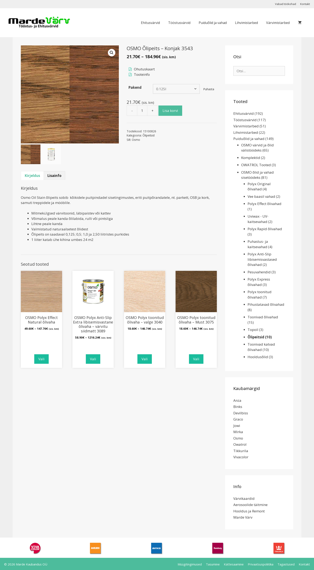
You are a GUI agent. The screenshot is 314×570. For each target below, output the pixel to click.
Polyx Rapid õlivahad (265, 228)
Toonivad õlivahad (263, 317)
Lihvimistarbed (246, 22)
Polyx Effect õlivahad (264, 203)
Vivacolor (240, 457)
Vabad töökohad (285, 4)
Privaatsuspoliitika (260, 564)
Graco (238, 419)
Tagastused (286, 564)
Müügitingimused (190, 564)
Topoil (253, 329)
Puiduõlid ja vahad (213, 22)
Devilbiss (240, 413)
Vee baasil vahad (261, 196)
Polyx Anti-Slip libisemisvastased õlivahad (262, 259)
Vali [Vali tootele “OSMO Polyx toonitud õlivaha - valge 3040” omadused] (145, 359)
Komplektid (250, 157)
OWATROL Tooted (256, 164)
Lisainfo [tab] (54, 175)
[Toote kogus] (142, 110)
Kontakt (305, 4)
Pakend (135, 87)
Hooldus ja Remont (249, 511)
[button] (111, 52)
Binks (237, 406)
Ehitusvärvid (150, 22)
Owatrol (240, 444)
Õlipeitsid (149, 135)
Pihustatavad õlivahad (266, 304)
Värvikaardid (244, 498)
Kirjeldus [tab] (32, 175)
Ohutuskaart (144, 69)
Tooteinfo (142, 74)
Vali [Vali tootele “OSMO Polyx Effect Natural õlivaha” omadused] (41, 359)
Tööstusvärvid (179, 22)
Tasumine (213, 564)
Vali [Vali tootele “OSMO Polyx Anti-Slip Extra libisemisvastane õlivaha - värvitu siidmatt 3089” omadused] (93, 359)
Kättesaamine (234, 564)
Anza (237, 400)
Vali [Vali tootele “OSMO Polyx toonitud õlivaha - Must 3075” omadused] (196, 359)
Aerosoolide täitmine (250, 504)
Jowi (236, 425)
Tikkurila (240, 450)
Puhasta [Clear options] (208, 89)
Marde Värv (242, 517)
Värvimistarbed (278, 22)
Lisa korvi (170, 110)
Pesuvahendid (259, 272)
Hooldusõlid (258, 356)
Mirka (238, 431)
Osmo (136, 140)
